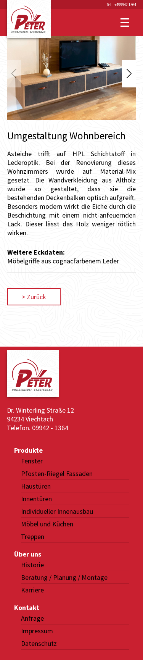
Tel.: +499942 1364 (121, 4)
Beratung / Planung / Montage (64, 577)
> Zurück (34, 296)
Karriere (32, 590)
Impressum (37, 630)
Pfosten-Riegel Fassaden (57, 473)
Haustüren (36, 486)
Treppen (32, 536)
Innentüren (36, 498)
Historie (32, 564)
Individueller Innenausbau (57, 511)
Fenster (32, 461)
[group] (71, 78)
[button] (129, 73)
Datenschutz (39, 643)
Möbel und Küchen (47, 524)
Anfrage (32, 618)
